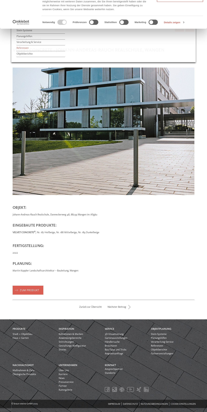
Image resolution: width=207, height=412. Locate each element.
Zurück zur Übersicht (90, 307)
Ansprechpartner (114, 369)
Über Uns (64, 370)
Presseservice (66, 382)
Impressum (114, 404)
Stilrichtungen (66, 342)
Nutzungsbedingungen (154, 404)
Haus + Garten (21, 338)
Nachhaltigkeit (23, 365)
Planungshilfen (159, 338)
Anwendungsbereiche (70, 338)
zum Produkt (29, 290)
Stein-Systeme (159, 334)
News (62, 378)
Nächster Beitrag (117, 307)
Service (109, 329)
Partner (63, 386)
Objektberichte (159, 350)
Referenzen (157, 346)
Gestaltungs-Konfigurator (72, 346)
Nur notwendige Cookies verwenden (180, 21)
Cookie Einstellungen (183, 404)
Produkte (19, 329)
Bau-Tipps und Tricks (115, 350)
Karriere (63, 374)
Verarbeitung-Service (162, 342)
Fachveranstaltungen (162, 353)
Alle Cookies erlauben (180, 8)
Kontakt (110, 365)
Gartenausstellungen (116, 338)
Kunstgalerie (65, 390)
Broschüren (111, 346)
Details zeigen (172, 48)
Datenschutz (130, 404)
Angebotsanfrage (114, 353)
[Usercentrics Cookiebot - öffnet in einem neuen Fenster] (21, 48)
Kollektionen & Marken (71, 334)
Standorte (110, 373)
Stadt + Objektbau (22, 334)
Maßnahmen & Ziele (23, 370)
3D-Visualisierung (114, 334)
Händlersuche (112, 342)
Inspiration (66, 329)
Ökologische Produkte (24, 374)
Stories (62, 350)
